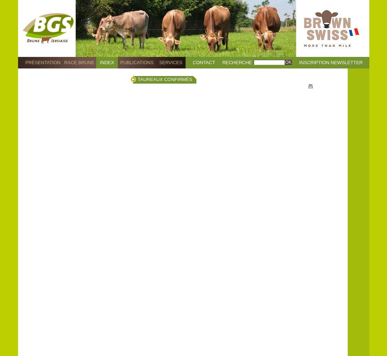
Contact (204, 62)
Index (107, 62)
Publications (137, 62)
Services (170, 62)
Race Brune (79, 62)
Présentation (42, 62)
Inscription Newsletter (330, 62)
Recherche (237, 62)
